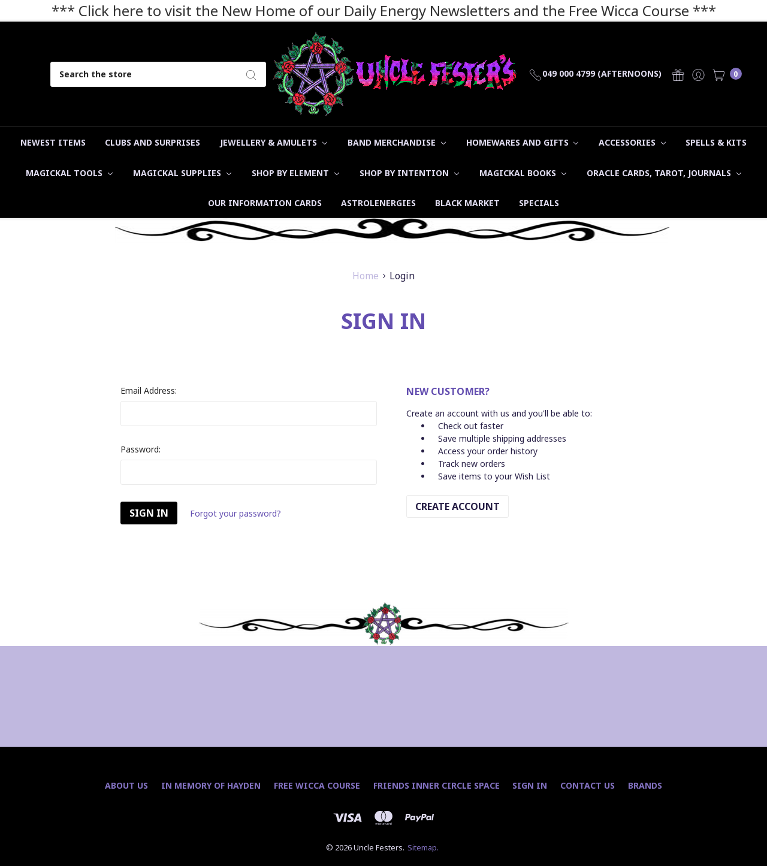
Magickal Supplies (182, 173)
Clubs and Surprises (152, 142)
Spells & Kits (716, 142)
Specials (539, 203)
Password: (140, 449)
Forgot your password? (235, 513)
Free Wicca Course (317, 785)
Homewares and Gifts (522, 142)
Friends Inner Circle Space (436, 785)
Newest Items (53, 142)
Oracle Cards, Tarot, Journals (664, 173)
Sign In (529, 785)
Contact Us (587, 785)
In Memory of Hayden (211, 785)
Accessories (632, 142)
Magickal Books (522, 173)
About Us (126, 785)
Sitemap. (423, 847)
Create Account (457, 506)
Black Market (467, 203)
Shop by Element (295, 173)
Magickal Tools (69, 173)
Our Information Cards (265, 203)
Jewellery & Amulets (273, 142)
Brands (645, 785)
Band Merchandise (397, 142)
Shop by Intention (409, 173)
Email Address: (148, 390)
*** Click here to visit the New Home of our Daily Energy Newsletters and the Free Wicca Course (370, 10)
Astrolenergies (378, 203)
